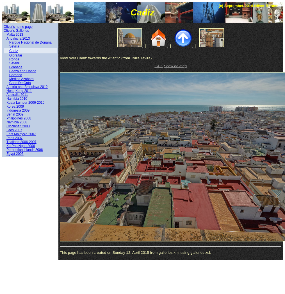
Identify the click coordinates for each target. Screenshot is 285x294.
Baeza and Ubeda (22, 71)
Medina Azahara (21, 79)
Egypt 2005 (15, 154)
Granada (15, 67)
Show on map (175, 66)
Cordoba (15, 75)
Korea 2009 (15, 106)
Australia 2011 (17, 95)
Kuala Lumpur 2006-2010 (25, 103)
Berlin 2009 (15, 114)
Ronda (14, 59)
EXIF (158, 66)
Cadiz (13, 51)
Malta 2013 (14, 35)
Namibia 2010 (16, 99)
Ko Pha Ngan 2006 (20, 146)
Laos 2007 (14, 130)
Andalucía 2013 (18, 38)
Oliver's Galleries (16, 31)
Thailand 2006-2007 (21, 142)
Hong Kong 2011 (19, 91)
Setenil (14, 63)
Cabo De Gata (20, 83)
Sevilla (14, 46)
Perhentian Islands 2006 (24, 150)
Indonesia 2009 (17, 110)
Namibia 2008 (16, 122)
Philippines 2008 (18, 118)
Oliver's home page (18, 27)
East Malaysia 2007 (21, 134)
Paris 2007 (14, 138)
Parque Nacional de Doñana (30, 42)
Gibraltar (15, 55)
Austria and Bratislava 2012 (27, 87)
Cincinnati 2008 (18, 126)
